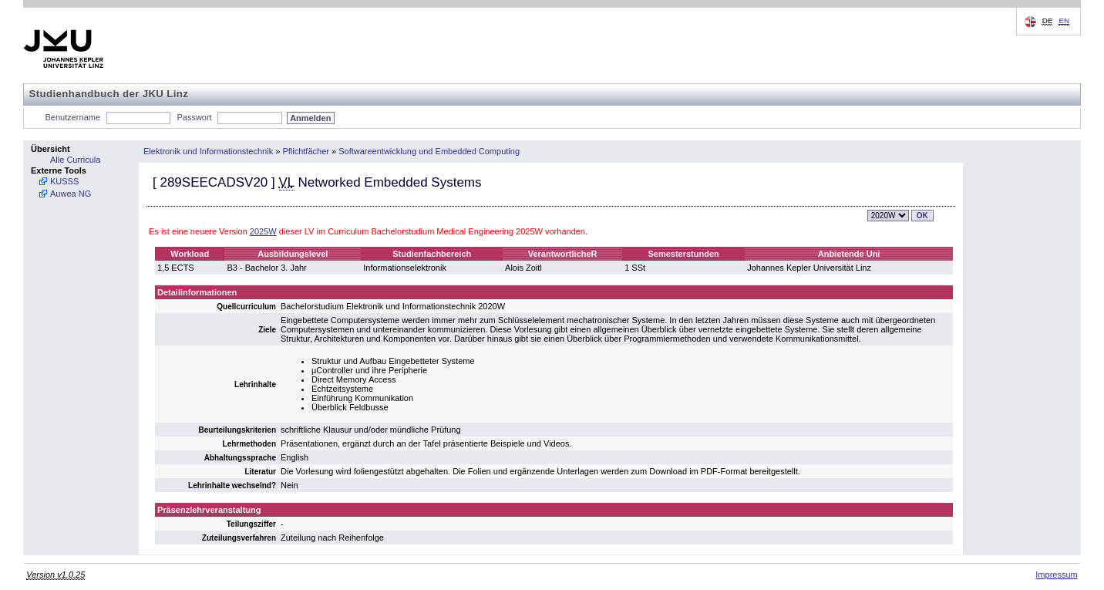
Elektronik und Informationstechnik (208, 151)
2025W (263, 231)
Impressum (1056, 574)
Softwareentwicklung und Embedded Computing (429, 151)
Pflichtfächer (305, 151)
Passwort (194, 117)
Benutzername (73, 117)
